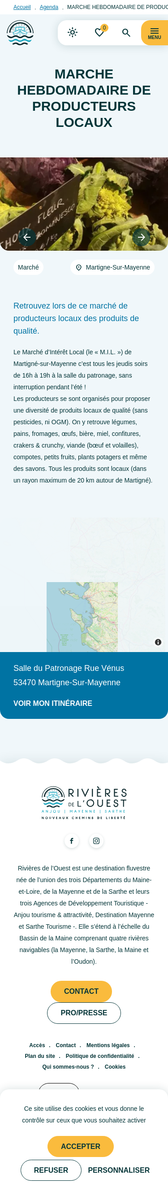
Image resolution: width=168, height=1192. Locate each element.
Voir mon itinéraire (52, 703)
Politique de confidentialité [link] (100, 1056)
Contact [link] (81, 991)
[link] (72, 32)
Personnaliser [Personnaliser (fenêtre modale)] (119, 1170)
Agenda (49, 7)
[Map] (84, 585)
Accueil (22, 7)
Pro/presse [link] (83, 1013)
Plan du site (40, 1056)
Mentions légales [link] (108, 1045)
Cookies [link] (115, 1067)
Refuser (51, 1170)
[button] (27, 237)
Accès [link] (37, 1045)
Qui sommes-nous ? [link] (68, 1067)
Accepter (80, 1146)
